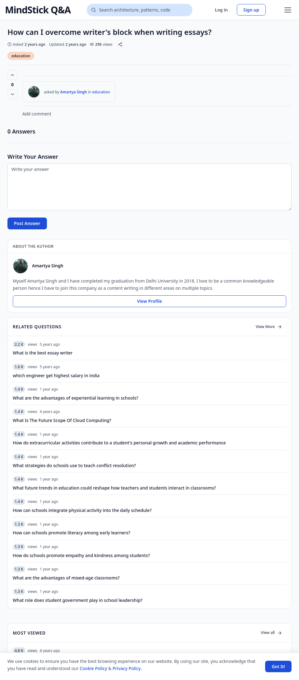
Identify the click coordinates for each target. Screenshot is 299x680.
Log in (221, 10)
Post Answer (27, 223)
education (21, 56)
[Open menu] (288, 10)
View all (271, 632)
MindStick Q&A (38, 10)
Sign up (251, 10)
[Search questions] (139, 10)
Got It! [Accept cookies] (278, 666)
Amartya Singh (73, 92)
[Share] (120, 44)
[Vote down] (12, 94)
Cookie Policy (93, 668)
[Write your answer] (149, 186)
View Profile (149, 301)
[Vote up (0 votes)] (12, 75)
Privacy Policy (126, 668)
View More (269, 326)
